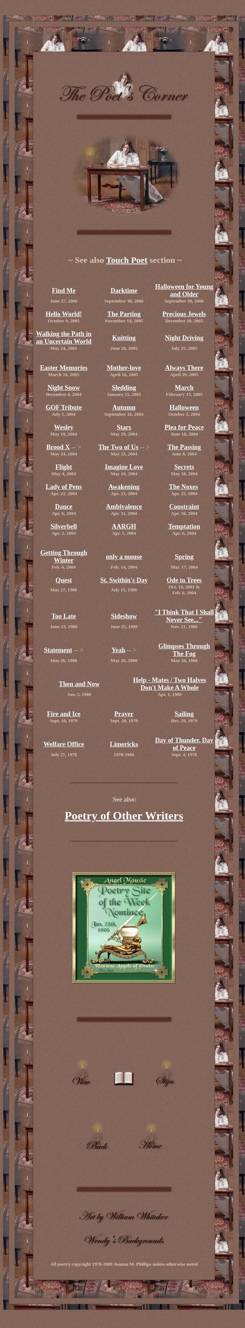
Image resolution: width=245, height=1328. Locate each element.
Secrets (184, 467)
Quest (64, 580)
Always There (184, 367)
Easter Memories (63, 367)
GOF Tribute (64, 407)
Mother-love (124, 367)
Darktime (124, 290)
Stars (124, 427)
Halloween (184, 407)
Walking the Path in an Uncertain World (63, 337)
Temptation (184, 526)
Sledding (124, 387)
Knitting (124, 337)
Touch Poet (126, 260)
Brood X (58, 447)
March (184, 387)
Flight (63, 467)
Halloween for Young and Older (184, 290)
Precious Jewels (184, 314)
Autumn (124, 407)
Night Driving (184, 337)
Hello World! (64, 314)
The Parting (124, 314)
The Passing (184, 447)
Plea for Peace (184, 427)
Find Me (64, 290)
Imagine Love (124, 467)
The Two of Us (118, 447)
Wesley (63, 427)
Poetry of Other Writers (124, 815)
